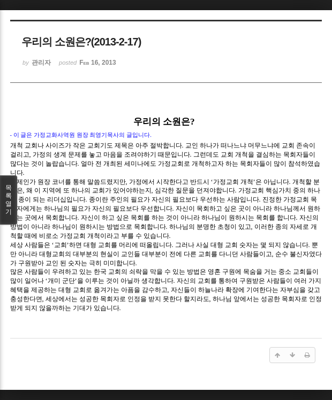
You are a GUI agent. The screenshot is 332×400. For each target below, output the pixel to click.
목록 (8, 200)
